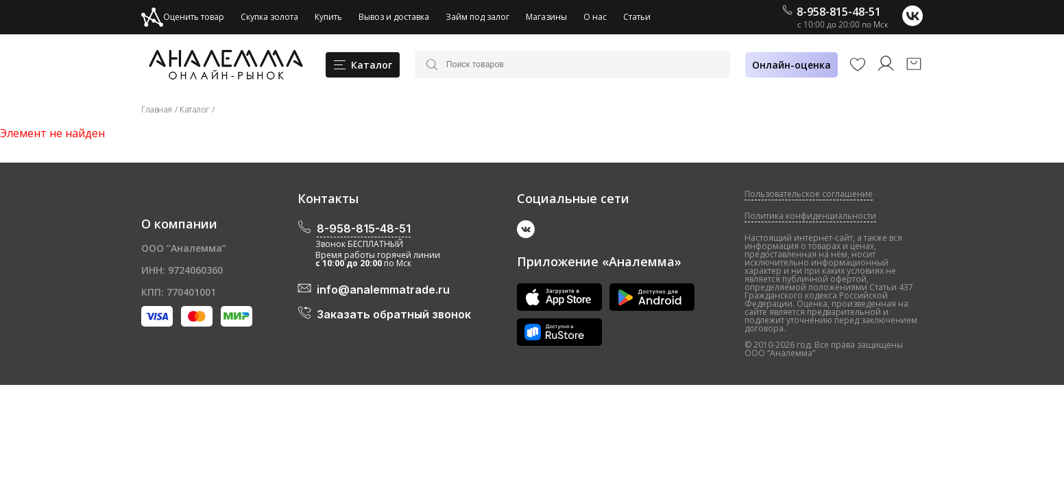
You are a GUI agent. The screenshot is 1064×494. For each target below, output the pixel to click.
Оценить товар (182, 17)
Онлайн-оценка (791, 64)
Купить (328, 17)
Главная (156, 109)
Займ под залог (477, 17)
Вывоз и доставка (394, 17)
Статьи (637, 17)
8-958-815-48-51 (831, 12)
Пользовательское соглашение (809, 194)
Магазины (546, 17)
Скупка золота (269, 17)
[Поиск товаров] (582, 64)
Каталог (194, 109)
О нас (595, 17)
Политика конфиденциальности (810, 216)
